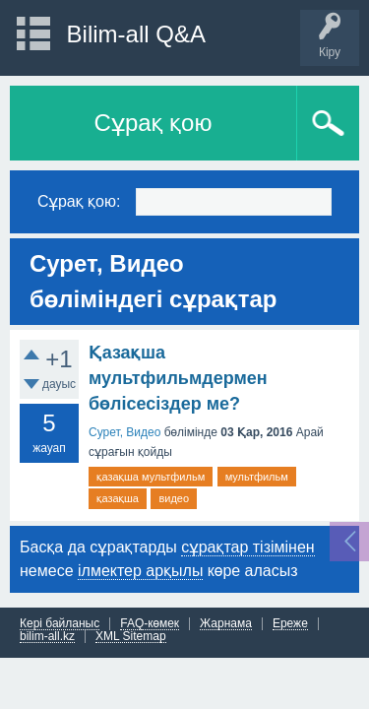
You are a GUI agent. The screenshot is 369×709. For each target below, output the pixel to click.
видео (173, 498)
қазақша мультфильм (150, 477)
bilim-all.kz (47, 636)
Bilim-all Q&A (136, 34)
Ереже (290, 623)
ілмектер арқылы (140, 570)
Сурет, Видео (124, 432)
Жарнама (226, 623)
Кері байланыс (59, 623)
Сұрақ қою (153, 122)
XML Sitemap (130, 636)
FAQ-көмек (149, 623)
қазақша (117, 498)
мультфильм (256, 477)
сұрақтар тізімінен (247, 547)
